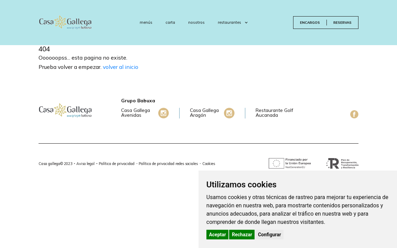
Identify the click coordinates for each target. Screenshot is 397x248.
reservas (342, 22)
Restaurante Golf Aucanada (274, 113)
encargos (310, 22)
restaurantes (233, 22)
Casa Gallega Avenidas (135, 113)
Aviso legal (85, 163)
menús (146, 22)
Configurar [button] (269, 234)
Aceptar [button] (217, 234)
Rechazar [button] (242, 234)
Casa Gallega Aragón (204, 113)
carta (170, 22)
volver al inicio (120, 66)
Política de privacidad (117, 163)
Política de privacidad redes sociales (168, 163)
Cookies (208, 163)
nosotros (196, 22)
